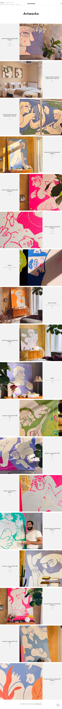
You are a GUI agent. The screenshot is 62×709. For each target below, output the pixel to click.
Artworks (2, 2)
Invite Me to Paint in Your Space (7, 4)
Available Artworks (10, 2)
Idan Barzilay (31, 3)
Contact (18, 4)
